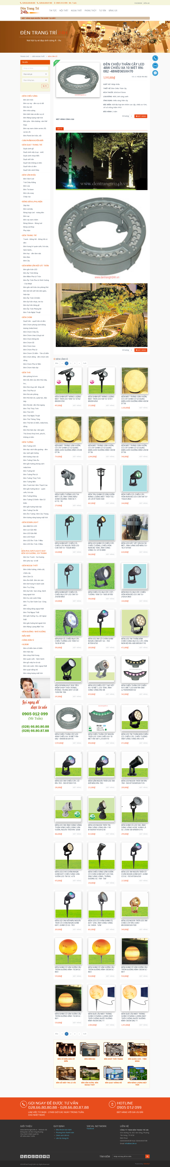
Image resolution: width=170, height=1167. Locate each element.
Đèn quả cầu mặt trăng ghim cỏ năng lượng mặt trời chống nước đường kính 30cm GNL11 (133, 1017)
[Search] (128, 1156)
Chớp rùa (26, 197)
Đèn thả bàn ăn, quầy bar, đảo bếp (35, 399)
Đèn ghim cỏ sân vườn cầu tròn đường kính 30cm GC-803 (101, 969)
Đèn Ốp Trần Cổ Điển (31, 298)
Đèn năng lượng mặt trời (33, 673)
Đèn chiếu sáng (30, 96)
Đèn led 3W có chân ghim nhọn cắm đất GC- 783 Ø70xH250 (100, 641)
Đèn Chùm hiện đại (30, 367)
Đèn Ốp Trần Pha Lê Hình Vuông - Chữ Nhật (36, 282)
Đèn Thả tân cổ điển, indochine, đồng (35, 424)
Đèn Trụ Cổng (28, 587)
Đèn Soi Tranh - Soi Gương (33, 557)
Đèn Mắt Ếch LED (30, 526)
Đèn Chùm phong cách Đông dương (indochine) (34, 326)
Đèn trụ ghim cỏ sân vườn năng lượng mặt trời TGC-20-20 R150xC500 (101, 496)
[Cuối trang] (85, 363)
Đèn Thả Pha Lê (29, 390)
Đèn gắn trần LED (30, 269)
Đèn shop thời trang (31, 655)
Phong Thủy (90, 10)
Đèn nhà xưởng (29, 110)
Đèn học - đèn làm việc (32, 253)
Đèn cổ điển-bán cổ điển (32, 648)
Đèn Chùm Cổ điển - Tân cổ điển (36, 353)
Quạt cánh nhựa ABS (31, 156)
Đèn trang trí (29, 235)
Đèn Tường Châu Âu (31, 460)
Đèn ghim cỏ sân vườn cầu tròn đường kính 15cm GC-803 (68, 969)
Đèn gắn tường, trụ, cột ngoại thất (34, 617)
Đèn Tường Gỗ (29, 471)
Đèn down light (30, 522)
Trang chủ (24, 56)
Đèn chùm (27, 317)
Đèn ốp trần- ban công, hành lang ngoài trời (34, 592)
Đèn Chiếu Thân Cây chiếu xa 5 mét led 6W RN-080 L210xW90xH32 (133, 687)
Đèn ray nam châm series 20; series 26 (34, 130)
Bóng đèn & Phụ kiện (32, 201)
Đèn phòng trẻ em (30, 376)
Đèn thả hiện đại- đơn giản (33, 430)
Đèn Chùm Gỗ (28, 342)
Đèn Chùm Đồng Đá (31, 339)
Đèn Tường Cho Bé (30, 510)
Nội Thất (64, 10)
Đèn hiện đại (28, 652)
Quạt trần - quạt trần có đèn (34, 321)
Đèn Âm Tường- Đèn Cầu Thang (35, 514)
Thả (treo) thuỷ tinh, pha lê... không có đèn (34, 435)
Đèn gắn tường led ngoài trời (34, 623)
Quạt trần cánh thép (31, 170)
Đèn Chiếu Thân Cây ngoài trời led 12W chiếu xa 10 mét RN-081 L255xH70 (101, 736)
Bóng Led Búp (28, 227)
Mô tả (60, 129)
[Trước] (62, 363)
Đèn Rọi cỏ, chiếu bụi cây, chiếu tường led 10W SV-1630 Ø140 (67, 641)
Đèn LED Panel (29, 537)
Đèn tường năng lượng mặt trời (35, 517)
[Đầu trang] (56, 363)
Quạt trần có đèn (29, 166)
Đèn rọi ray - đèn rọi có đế (33, 103)
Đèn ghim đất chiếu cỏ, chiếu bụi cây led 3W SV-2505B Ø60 (67, 594)
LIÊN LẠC (147, 3)
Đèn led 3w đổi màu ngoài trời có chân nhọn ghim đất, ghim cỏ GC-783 (68, 922)
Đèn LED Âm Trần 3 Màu (33, 544)
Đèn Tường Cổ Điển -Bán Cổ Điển (34, 501)
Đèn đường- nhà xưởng (34, 631)
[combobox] (33, 74)
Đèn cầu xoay (28, 193)
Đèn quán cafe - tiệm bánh (33, 659)
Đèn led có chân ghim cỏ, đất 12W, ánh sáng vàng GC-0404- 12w (100, 922)
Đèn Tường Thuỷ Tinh (32, 478)
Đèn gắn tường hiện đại (32, 507)
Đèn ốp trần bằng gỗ (31, 305)
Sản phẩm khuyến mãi (32, 140)
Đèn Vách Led (28, 179)
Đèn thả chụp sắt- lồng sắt (33, 387)
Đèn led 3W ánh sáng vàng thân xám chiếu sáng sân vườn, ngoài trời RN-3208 (68, 827)
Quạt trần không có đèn (32, 163)
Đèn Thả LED (28, 412)
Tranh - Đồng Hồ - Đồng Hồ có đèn (35, 241)
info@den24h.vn (131, 1143)
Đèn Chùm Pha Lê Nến (32, 364)
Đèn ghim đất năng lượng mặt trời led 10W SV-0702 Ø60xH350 (68, 398)
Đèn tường (27, 442)
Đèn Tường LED (29, 446)
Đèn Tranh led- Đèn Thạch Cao (35, 485)
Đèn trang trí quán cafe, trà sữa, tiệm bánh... (36, 248)
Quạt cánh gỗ (28, 149)
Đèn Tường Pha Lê (30, 474)
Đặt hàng (141, 116)
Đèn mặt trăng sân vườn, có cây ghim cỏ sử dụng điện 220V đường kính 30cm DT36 (101, 448)
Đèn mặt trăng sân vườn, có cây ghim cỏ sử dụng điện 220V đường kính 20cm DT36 (134, 448)
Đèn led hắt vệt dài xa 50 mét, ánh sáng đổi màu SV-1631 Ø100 (134, 545)
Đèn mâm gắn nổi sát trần (35, 265)
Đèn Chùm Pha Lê (30, 350)
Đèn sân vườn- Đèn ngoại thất (35, 666)
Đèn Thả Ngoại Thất (31, 612)
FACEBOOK (138, 3)
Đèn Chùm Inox (29, 346)
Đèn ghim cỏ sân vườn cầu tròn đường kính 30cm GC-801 (134, 969)
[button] (46, 74)
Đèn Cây (26, 261)
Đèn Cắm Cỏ (28, 576)
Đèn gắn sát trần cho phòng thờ (35, 287)
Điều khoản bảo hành (64, 1130)
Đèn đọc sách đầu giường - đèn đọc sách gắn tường (35, 451)
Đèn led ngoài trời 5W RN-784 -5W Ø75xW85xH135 (134, 782)
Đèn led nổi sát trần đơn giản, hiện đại (35, 292)
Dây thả (26, 205)
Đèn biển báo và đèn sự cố (33, 114)
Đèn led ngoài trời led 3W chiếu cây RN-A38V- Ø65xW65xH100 (134, 922)
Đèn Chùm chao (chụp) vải (33, 335)
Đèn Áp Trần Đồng (30, 273)
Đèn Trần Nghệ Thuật (31, 312)
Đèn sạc (26, 216)
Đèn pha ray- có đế (30, 561)
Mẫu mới (26, 636)
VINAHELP (147, 1164)
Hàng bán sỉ (28, 640)
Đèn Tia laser (28, 189)
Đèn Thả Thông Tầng (31, 419)
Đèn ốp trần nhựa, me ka (33, 302)
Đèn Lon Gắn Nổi (30, 530)
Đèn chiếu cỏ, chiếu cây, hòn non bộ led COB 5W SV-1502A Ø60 (134, 496)
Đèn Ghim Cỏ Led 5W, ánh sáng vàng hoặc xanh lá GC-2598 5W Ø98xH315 (133, 827)
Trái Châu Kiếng (29, 182)
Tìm (45, 86)
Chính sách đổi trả (62, 1135)
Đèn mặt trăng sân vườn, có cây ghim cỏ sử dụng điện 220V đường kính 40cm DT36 (134, 400)
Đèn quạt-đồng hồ (30, 670)
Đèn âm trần (28, 100)
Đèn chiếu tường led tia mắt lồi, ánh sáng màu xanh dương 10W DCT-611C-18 (67, 497)
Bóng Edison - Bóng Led (32, 223)
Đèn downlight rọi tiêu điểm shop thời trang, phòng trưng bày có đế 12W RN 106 (67, 688)
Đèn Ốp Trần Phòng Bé (32, 309)
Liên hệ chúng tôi (62, 1138)
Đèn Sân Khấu (29, 175)
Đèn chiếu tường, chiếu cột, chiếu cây (34, 571)
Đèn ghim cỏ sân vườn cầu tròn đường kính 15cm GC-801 (68, 1016)
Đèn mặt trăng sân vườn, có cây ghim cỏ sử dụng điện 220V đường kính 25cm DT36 (68, 448)
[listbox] (35, 80)
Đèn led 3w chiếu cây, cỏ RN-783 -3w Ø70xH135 (67, 782)
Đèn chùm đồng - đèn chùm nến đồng (36, 358)
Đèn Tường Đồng (30, 496)
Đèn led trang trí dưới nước (33, 584)
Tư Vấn (102, 10)
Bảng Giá (113, 10)
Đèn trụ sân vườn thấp (32, 598)
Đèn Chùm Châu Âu (31, 332)
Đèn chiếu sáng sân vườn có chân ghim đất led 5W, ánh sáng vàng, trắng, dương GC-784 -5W (101, 875)
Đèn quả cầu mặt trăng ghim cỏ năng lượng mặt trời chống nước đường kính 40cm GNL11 (100, 1017)
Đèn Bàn (26, 257)
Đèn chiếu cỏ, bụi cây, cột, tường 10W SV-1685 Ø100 (101, 593)
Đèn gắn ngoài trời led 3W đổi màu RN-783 (101, 782)
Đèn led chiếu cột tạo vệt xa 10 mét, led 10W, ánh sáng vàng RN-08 (101, 687)
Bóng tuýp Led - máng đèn (33, 212)
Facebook (90, 1128)
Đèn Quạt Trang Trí (32, 145)
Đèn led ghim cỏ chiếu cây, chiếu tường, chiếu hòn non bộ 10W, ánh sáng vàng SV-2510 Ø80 (101, 546)
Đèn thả (26, 372)
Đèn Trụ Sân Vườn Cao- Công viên (34, 603)
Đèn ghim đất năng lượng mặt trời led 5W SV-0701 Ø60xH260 (101, 398)
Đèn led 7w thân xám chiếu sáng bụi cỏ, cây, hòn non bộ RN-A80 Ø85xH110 (134, 641)
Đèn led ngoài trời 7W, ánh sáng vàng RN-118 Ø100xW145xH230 (99, 827)
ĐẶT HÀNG (77, 405)
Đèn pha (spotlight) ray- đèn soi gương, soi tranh (34, 552)
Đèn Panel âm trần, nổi (32, 136)
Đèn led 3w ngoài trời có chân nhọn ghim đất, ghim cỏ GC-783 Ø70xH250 (134, 874)
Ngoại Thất (76, 10)
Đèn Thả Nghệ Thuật (31, 416)
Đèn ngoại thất (38, 56)
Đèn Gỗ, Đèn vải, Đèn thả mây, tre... (35, 381)
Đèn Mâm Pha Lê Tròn (32, 276)
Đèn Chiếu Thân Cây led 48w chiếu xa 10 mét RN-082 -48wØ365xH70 (67, 736)
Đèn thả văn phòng (30, 394)
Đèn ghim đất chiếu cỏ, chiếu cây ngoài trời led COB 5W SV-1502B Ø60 (67, 545)
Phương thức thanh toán (65, 1132)
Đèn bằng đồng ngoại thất (33, 609)
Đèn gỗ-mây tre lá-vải (31, 662)
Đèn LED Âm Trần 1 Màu (33, 540)
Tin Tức (53, 10)
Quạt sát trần (28, 159)
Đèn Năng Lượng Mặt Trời (33, 627)
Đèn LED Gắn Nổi (30, 533)
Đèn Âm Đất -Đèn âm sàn (33, 580)
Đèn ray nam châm (30, 220)
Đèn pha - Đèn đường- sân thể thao (35, 123)
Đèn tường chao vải (30, 457)
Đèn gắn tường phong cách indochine (33, 465)
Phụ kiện (26, 230)
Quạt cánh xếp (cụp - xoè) (33, 152)
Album (25, 644)
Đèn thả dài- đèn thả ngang (34, 405)
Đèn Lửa (26, 186)
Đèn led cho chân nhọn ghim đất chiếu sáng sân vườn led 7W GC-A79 (67, 874)
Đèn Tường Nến (29, 482)
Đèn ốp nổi (27, 107)
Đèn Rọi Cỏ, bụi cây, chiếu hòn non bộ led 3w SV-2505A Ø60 (133, 594)
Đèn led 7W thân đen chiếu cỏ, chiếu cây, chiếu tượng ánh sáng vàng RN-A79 (134, 736)
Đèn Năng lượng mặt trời (33, 118)
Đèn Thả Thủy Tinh (31, 408)
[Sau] (79, 363)
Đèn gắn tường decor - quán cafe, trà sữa (34, 490)
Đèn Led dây (28, 209)
